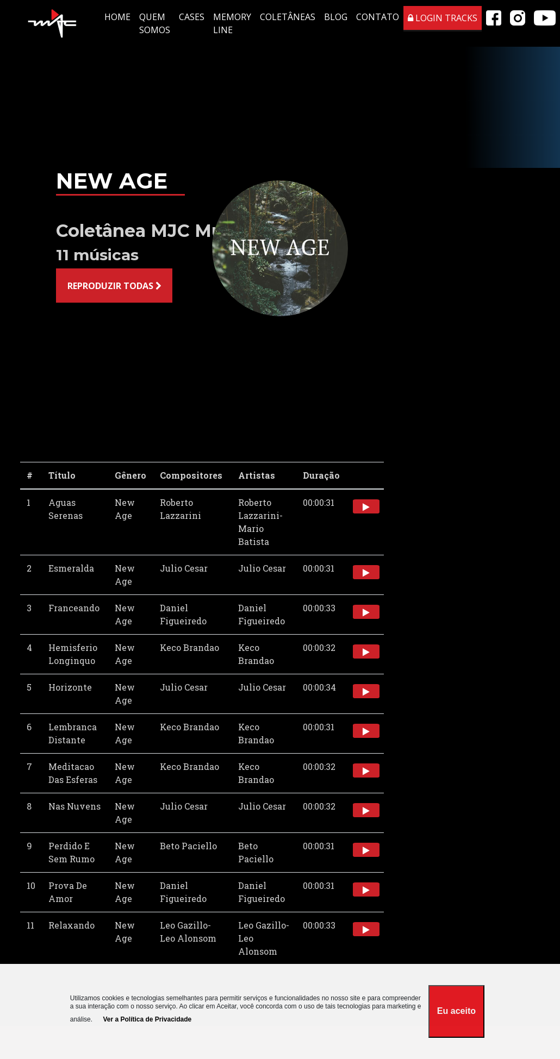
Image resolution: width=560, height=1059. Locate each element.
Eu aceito (456, 1011)
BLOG (335, 17)
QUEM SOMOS (154, 23)
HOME (117, 17)
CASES (191, 17)
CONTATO (377, 17)
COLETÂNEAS (287, 17)
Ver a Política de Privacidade (147, 1019)
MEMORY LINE (232, 23)
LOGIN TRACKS (442, 18)
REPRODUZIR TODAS (114, 286)
